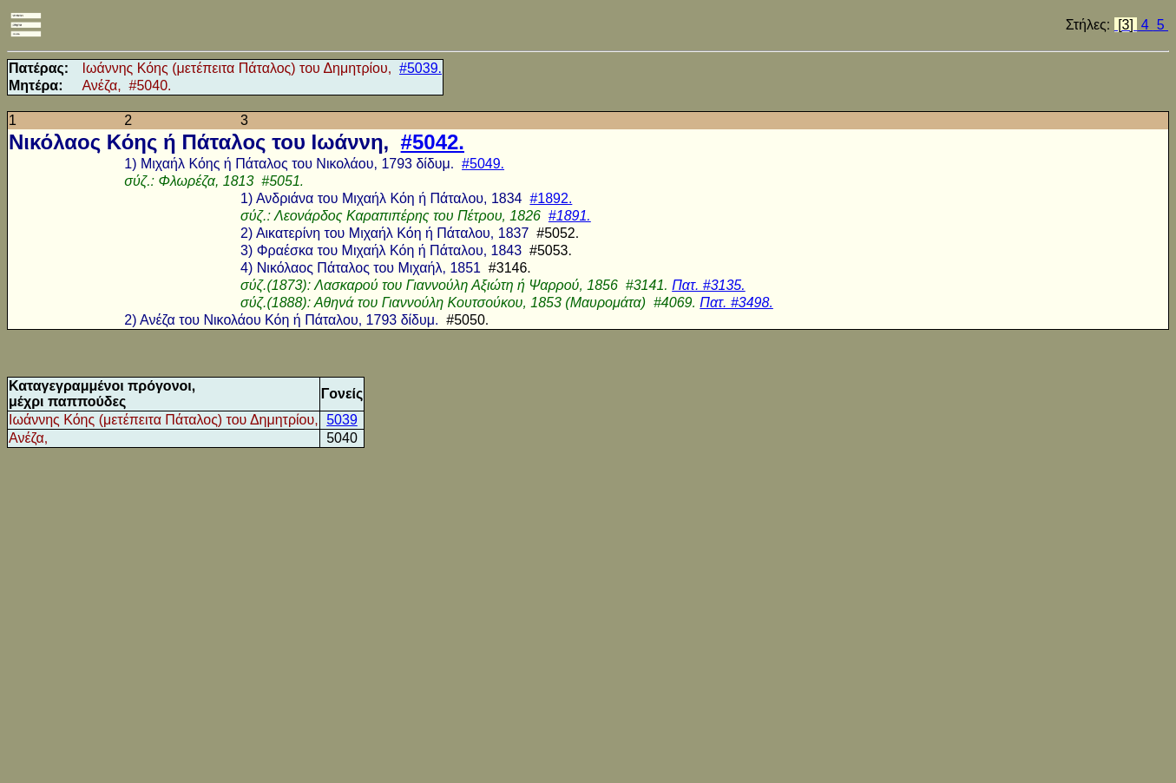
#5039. (420, 68)
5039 (342, 419)
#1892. (550, 198)
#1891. (570, 215)
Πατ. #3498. (736, 302)
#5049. (483, 163)
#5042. (432, 142)
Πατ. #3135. (709, 285)
